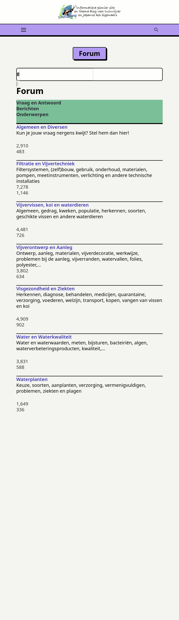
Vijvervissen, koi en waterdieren (52, 205)
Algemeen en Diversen (41, 127)
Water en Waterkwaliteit (44, 337)
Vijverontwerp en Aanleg (44, 247)
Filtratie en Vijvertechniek (45, 163)
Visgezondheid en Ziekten (45, 288)
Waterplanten (32, 379)
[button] (156, 29)
